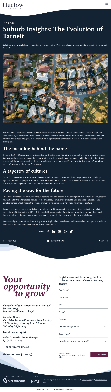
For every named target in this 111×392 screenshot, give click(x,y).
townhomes (65, 221)
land (57, 221)
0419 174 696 (12, 340)
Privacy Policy (86, 380)
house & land (80, 221)
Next (103, 241)
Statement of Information (64, 389)
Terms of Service (101, 380)
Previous (9, 241)
